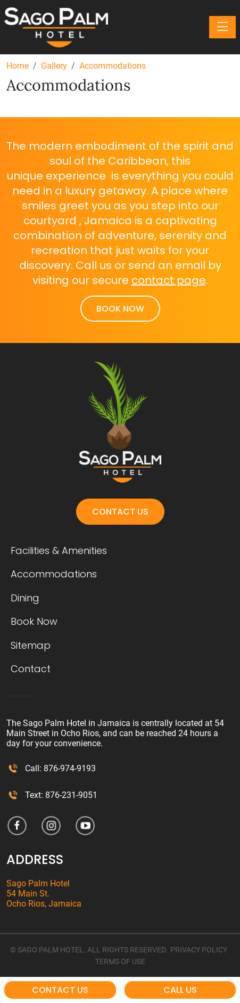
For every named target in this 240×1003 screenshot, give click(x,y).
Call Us (180, 990)
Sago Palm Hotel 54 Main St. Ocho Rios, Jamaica (43, 893)
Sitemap (31, 645)
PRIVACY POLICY (198, 949)
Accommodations (54, 574)
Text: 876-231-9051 (61, 795)
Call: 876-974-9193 (60, 768)
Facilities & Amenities (59, 551)
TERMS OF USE (120, 961)
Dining (25, 598)
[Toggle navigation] (222, 27)
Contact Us (120, 511)
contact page (168, 280)
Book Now (120, 309)
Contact (31, 669)
